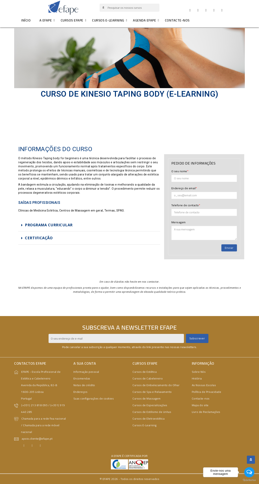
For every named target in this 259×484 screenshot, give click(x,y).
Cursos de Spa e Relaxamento (152, 391)
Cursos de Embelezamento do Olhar (156, 385)
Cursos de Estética (145, 371)
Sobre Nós (199, 371)
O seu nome (179, 171)
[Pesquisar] (130, 8)
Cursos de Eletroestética (149, 418)
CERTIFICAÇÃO (39, 237)
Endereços (80, 391)
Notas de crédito (84, 385)
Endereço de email (183, 188)
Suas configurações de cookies (93, 398)
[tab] (89, 225)
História (197, 378)
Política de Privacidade (206, 391)
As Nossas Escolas (204, 385)
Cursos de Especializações (150, 405)
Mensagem (178, 222)
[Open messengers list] (249, 472)
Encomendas (81, 378)
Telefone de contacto (185, 205)
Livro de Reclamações (206, 412)
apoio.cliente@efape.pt (37, 438)
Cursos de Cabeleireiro (148, 378)
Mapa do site (200, 405)
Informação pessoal (86, 371)
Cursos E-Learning (145, 425)
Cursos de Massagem (146, 398)
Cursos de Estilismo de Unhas (152, 412)
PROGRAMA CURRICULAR (49, 224)
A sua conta (84, 363)
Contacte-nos (201, 398)
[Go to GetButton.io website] (249, 480)
